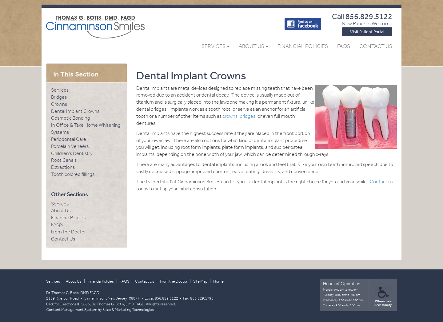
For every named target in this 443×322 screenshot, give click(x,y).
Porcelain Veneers (70, 146)
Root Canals (64, 160)
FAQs (343, 46)
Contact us (381, 182)
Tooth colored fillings (72, 174)
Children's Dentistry (71, 153)
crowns (229, 116)
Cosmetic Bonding (70, 118)
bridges (247, 116)
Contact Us (375, 46)
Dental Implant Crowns (75, 111)
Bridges (59, 97)
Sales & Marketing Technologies (128, 309)
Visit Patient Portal (367, 31)
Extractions (63, 167)
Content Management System (71, 309)
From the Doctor (68, 232)
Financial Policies (302, 46)
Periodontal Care (68, 139)
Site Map (200, 281)
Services (215, 46)
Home (218, 281)
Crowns (59, 104)
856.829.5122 (368, 16)
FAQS (57, 225)
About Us (253, 46)
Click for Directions (61, 304)
